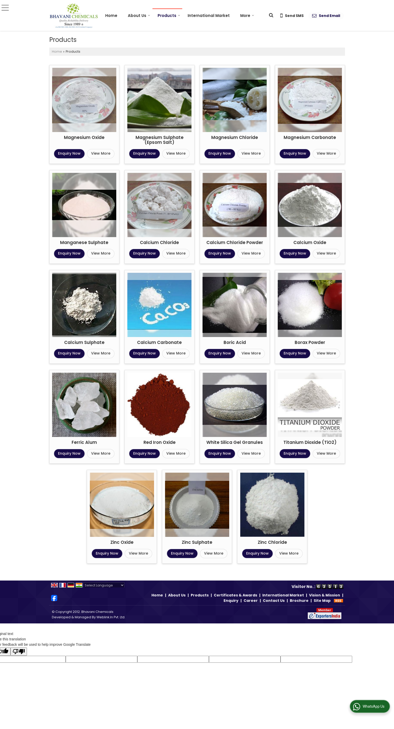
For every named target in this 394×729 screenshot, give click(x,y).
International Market (209, 15)
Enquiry (231, 600)
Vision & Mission (324, 595)
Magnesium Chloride (234, 137)
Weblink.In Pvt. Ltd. (111, 617)
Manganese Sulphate (84, 242)
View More (100, 153)
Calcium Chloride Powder (234, 242)
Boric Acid (235, 342)
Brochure (299, 600)
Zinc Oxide (121, 542)
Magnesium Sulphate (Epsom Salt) (160, 140)
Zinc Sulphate (197, 542)
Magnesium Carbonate (310, 137)
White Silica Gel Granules (234, 442)
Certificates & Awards (235, 595)
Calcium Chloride (159, 242)
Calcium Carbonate (159, 342)
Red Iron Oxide (159, 442)
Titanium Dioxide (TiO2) (310, 442)
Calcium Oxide (309, 242)
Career (251, 600)
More (247, 15)
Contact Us (274, 600)
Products (169, 15)
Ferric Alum (84, 442)
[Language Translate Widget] (103, 585)
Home (111, 15)
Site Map (322, 600)
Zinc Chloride (272, 542)
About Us (139, 15)
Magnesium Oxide (84, 137)
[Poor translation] (19, 651)
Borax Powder (310, 342)
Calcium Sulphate (84, 342)
